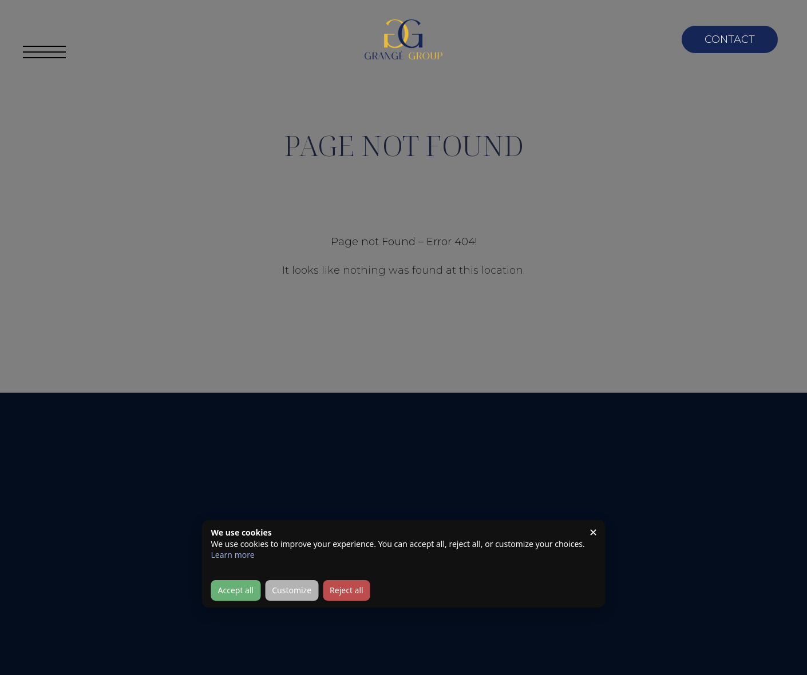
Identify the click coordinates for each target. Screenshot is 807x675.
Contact (730, 39)
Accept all (236, 590)
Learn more (233, 554)
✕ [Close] (593, 532)
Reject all (346, 590)
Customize (291, 590)
